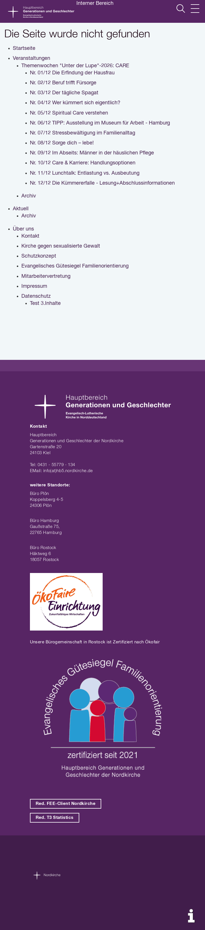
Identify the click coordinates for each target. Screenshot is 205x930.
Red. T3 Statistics (55, 817)
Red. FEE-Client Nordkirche (66, 803)
